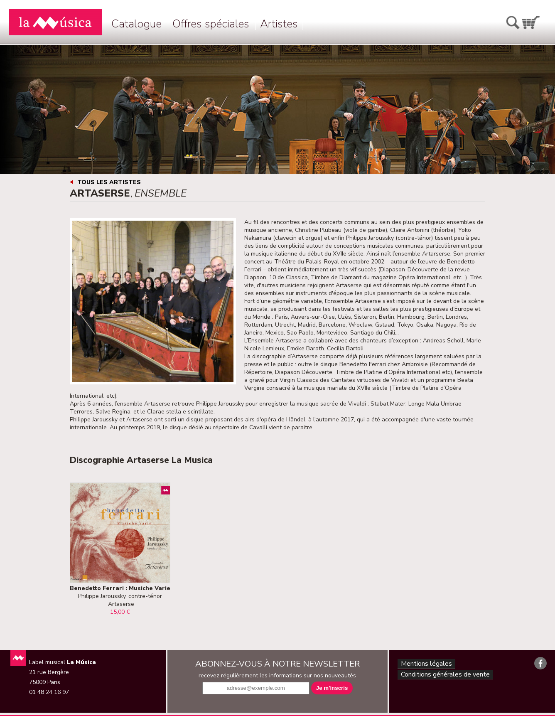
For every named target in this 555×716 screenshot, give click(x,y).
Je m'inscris (332, 688)
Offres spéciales (210, 24)
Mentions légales (425, 664)
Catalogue (136, 24)
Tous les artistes (109, 182)
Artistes (279, 24)
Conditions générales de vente (445, 677)
